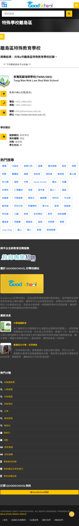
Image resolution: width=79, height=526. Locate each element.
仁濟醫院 (18, 189)
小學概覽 (6, 389)
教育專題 (6, 447)
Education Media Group (13, 514)
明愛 (4, 173)
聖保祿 (61, 173)
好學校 (5, 189)
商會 (26, 213)
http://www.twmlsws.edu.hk (30, 114)
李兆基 (5, 213)
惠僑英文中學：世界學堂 (25, 344)
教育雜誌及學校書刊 (11, 468)
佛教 (74, 165)
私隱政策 (33, 520)
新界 (50, 213)
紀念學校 (38, 213)
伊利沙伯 (18, 205)
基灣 (40, 165)
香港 (56, 205)
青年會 (41, 189)
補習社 (5, 425)
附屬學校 (32, 205)
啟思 (64, 165)
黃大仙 (45, 205)
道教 (16, 181)
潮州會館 (52, 165)
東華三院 (28, 165)
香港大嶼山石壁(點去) (20, 92)
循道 (64, 189)
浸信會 (49, 173)
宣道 (30, 189)
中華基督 (18, 197)
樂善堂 (29, 221)
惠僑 (4, 165)
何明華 (51, 221)
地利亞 (55, 197)
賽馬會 (5, 221)
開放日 (31, 197)
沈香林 (15, 165)
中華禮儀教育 (19, 323)
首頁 (5, 520)
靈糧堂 (15, 173)
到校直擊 (62, 213)
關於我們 (46, 520)
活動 (4, 439)
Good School (40, 181)
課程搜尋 (6, 418)
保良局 (37, 173)
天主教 (67, 197)
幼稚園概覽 (7, 382)
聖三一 (53, 189)
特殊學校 (6, 403)
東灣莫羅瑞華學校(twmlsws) (32, 77)
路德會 (67, 205)
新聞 (39, 229)
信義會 (5, 197)
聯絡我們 (58, 520)
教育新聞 (51, 229)
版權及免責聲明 (18, 520)
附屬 (64, 181)
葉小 (29, 229)
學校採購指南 (8, 476)
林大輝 (5, 181)
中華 (26, 181)
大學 (4, 411)
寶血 (54, 181)
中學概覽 (6, 396)
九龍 (16, 213)
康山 (19, 229)
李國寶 (17, 221)
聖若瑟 (5, 205)
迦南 (40, 221)
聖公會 (73, 173)
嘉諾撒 (43, 197)
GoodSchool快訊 (39, 492)
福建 (26, 173)
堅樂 (62, 221)
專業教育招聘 (8, 461)
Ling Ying (7, 229)
